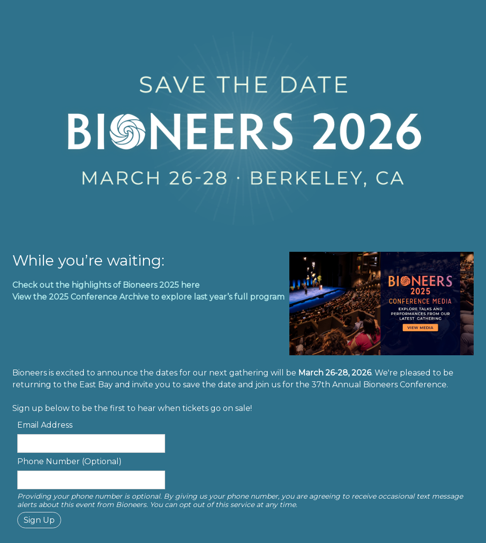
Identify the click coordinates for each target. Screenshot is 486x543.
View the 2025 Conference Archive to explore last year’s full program (148, 297)
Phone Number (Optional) (69, 461)
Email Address (44, 425)
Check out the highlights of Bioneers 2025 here (106, 285)
